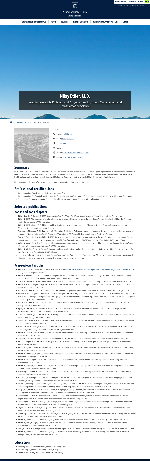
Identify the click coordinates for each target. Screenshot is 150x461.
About (125, 22)
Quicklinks (132, 2)
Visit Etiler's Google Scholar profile (76, 152)
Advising (120, 6)
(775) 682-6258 (67, 134)
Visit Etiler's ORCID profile (72, 157)
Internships (140, 6)
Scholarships (130, 6)
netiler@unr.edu (67, 138)
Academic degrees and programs (34, 22)
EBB (64, 143)
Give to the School (121, 2)
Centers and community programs (105, 22)
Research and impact (80, 22)
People (53, 22)
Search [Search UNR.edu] (140, 2)
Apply (147, 2)
